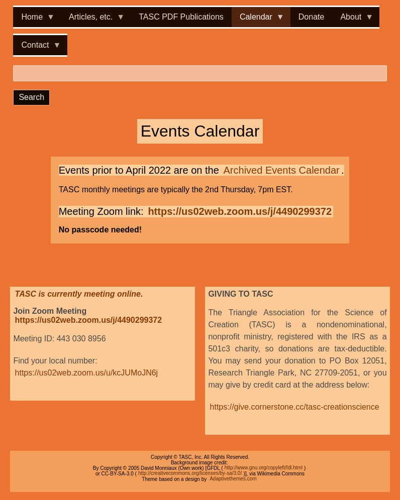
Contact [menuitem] (37, 48)
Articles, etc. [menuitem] (93, 20)
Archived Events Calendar (282, 170)
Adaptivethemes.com (233, 479)
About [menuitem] (352, 20)
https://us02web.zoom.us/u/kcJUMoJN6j (86, 372)
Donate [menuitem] (311, 17)
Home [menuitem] (34, 20)
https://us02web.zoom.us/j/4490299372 (240, 211)
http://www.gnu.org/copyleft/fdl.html (264, 468)
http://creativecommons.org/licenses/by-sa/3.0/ (190, 473)
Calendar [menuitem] (258, 20)
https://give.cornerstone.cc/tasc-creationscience (294, 407)
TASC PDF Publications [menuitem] (181, 17)
